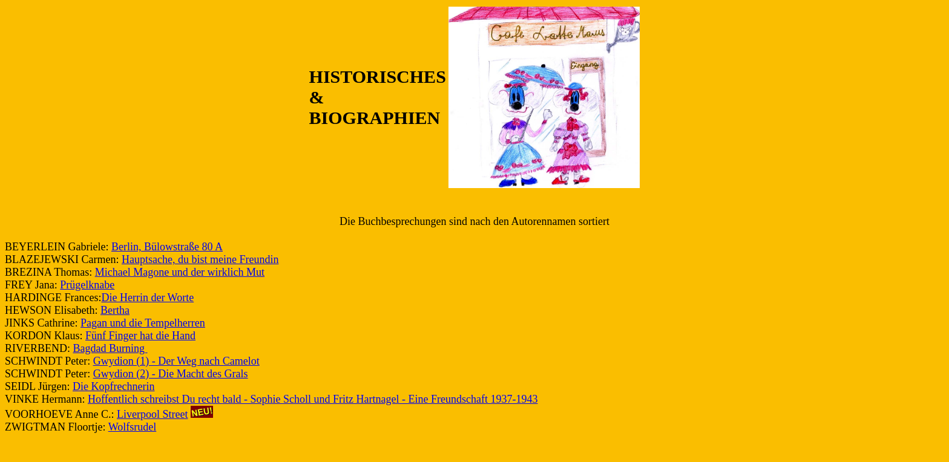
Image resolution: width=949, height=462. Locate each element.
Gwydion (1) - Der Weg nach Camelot (176, 361)
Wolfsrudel (132, 427)
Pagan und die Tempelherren (142, 323)
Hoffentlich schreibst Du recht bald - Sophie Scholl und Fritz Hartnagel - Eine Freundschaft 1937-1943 (313, 399)
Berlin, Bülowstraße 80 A (167, 247)
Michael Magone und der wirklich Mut (179, 272)
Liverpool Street (152, 414)
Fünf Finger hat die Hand (140, 336)
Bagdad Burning (110, 348)
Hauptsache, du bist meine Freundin (200, 259)
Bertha (115, 310)
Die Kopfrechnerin (113, 386)
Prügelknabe (87, 285)
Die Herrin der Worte (147, 297)
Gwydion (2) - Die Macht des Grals (170, 374)
